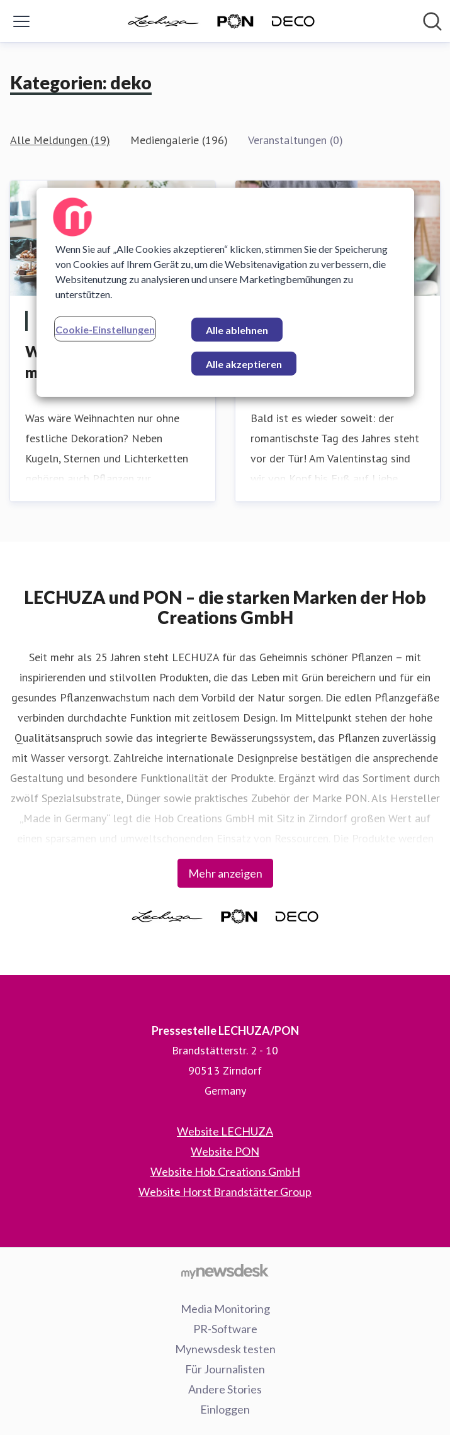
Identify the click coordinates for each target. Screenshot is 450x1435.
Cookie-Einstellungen (105, 329)
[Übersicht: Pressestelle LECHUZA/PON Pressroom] (221, 21)
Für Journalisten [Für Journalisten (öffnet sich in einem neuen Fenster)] (225, 1369)
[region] (225, 292)
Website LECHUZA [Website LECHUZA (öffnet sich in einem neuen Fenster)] (225, 1131)
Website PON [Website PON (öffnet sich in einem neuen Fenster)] (225, 1151)
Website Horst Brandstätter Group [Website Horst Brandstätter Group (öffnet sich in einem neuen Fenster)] (225, 1191)
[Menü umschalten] (21, 21)
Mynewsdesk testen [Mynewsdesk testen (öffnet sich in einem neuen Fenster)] (225, 1349)
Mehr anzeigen (225, 873)
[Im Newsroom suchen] (432, 21)
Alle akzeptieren (244, 364)
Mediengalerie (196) (179, 140)
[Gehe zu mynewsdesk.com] (225, 1271)
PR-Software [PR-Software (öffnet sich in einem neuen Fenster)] (225, 1329)
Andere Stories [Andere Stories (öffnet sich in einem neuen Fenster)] (225, 1389)
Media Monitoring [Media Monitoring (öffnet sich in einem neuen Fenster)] (225, 1308)
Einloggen (225, 1409)
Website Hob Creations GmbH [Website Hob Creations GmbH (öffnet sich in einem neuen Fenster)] (225, 1171)
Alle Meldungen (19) (60, 140)
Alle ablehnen (237, 330)
